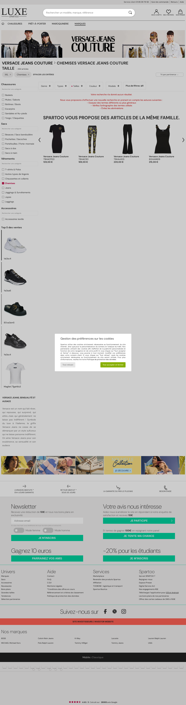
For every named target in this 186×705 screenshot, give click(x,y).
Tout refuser (67, 365)
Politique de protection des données (101, 359)
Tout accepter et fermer (113, 365)
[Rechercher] (130, 13)
